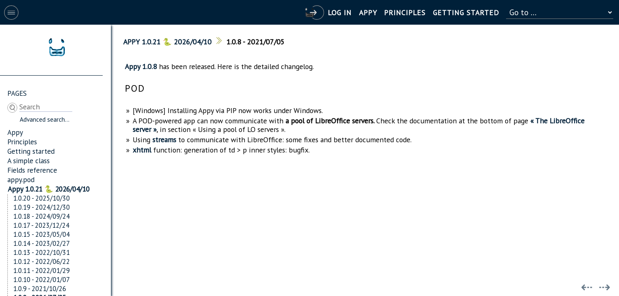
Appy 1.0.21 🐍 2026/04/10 (49, 189)
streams (164, 139)
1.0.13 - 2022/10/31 (41, 252)
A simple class (28, 160)
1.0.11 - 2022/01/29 (41, 270)
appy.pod (21, 179)
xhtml (142, 150)
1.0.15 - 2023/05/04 (41, 234)
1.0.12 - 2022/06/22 (41, 261)
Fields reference (32, 170)
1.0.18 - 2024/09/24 (41, 216)
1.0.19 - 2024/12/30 (41, 207)
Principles (22, 141)
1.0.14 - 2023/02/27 (41, 243)
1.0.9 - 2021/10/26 (39, 288)
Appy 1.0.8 (141, 66)
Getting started (31, 151)
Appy (15, 132)
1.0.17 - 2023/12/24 (41, 225)
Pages (17, 93)
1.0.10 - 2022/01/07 (41, 279)
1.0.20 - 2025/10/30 (41, 198)
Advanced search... (44, 119)
